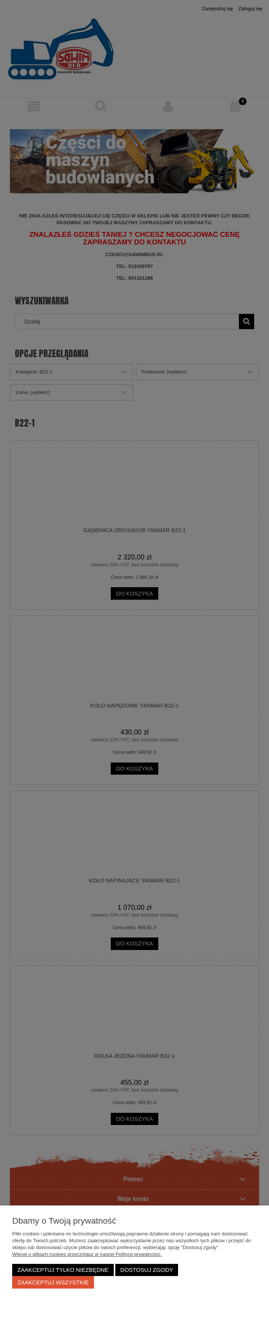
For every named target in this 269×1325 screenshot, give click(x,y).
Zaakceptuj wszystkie (53, 1282)
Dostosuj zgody (146, 1270)
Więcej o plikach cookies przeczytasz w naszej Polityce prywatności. (87, 1254)
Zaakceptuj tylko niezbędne (63, 1270)
